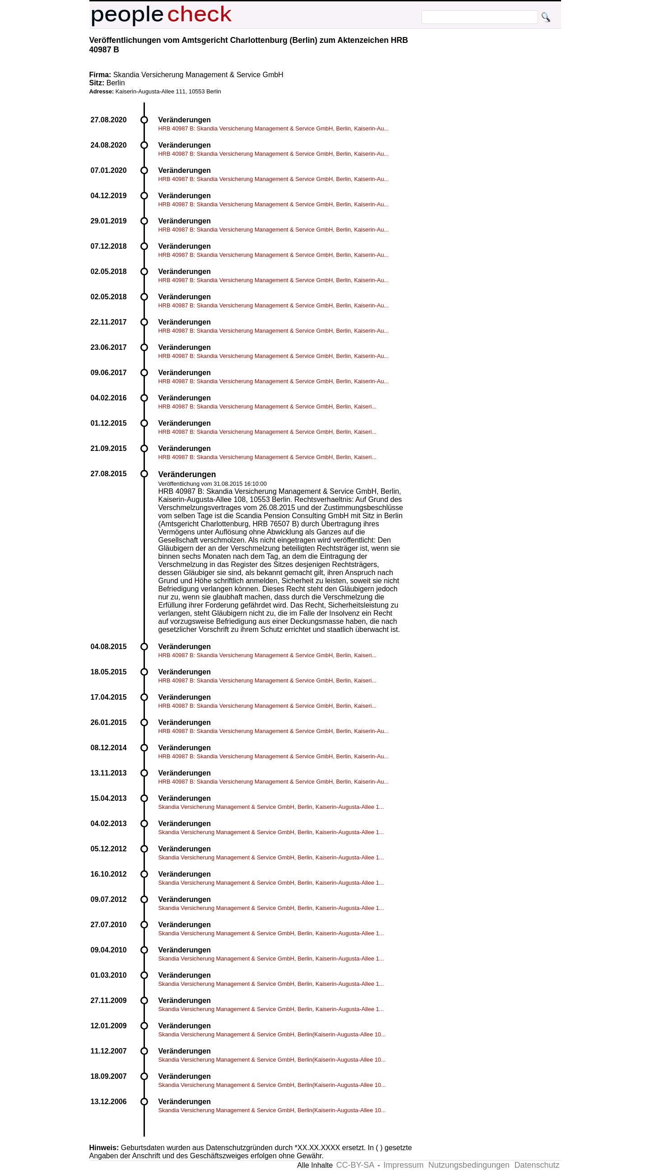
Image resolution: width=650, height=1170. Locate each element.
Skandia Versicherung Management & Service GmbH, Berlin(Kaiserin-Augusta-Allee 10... (272, 1034)
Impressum (403, 1165)
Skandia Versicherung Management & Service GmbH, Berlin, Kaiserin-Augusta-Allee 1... (271, 806)
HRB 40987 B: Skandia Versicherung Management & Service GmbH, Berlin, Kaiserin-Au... (273, 128)
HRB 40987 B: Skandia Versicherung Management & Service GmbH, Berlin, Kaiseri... (267, 406)
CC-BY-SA (355, 1165)
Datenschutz (536, 1165)
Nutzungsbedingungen (469, 1165)
